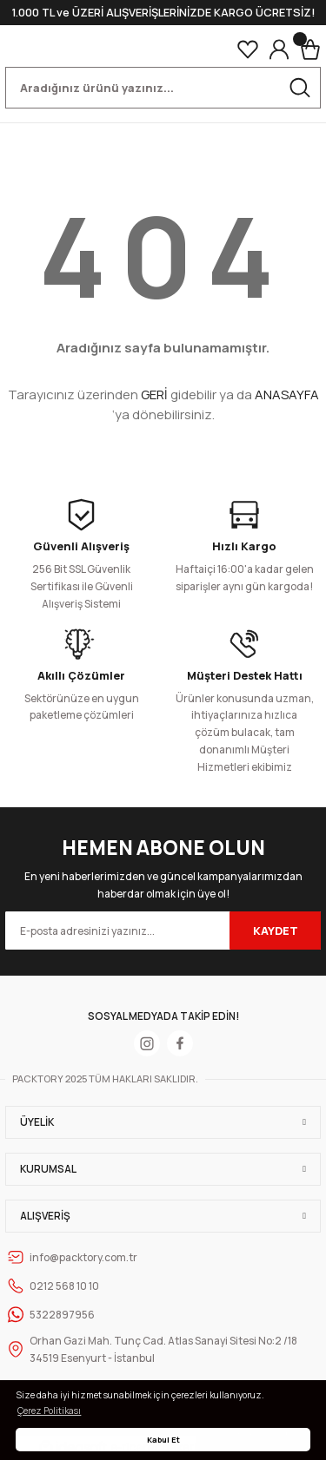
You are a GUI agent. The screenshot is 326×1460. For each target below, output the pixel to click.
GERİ (154, 394)
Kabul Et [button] (163, 1439)
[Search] (163, 88)
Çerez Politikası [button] (49, 1410)
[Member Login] (279, 49)
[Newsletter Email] (163, 930)
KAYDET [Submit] (275, 930)
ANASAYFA (287, 394)
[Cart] (310, 49)
